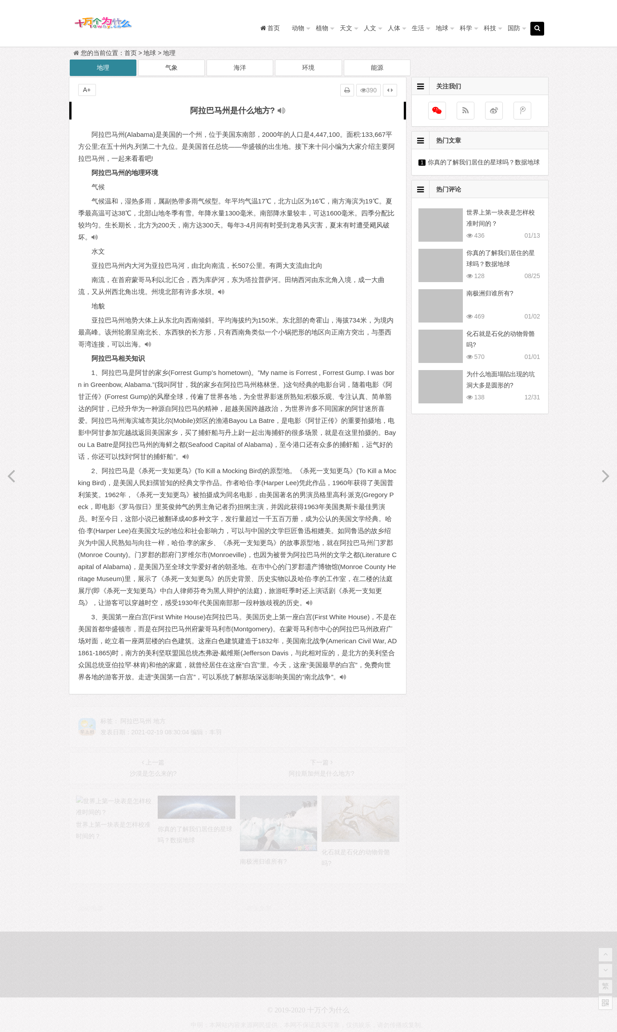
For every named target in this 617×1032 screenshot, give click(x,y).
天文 (346, 28)
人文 (370, 28)
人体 (394, 28)
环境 (308, 67)
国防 (514, 28)
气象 (171, 67)
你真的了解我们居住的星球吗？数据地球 (484, 162)
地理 (169, 52)
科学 (466, 28)
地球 (442, 28)
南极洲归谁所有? (490, 293)
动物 (298, 28)
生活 (418, 28)
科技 (490, 28)
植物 (322, 28)
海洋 (240, 67)
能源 (377, 67)
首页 (130, 52)
